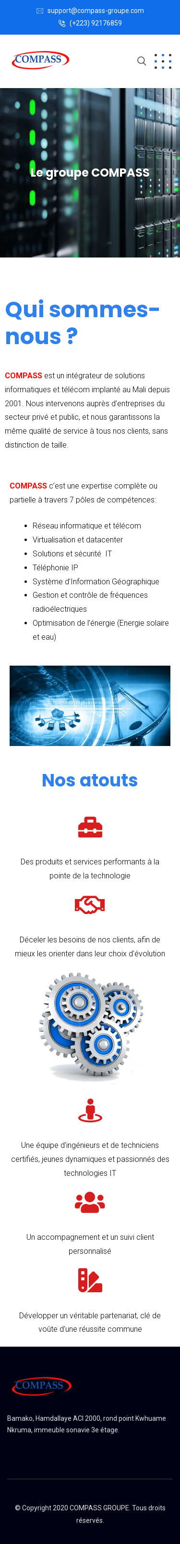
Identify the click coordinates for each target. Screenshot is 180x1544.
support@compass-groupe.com (96, 10)
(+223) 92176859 (96, 23)
